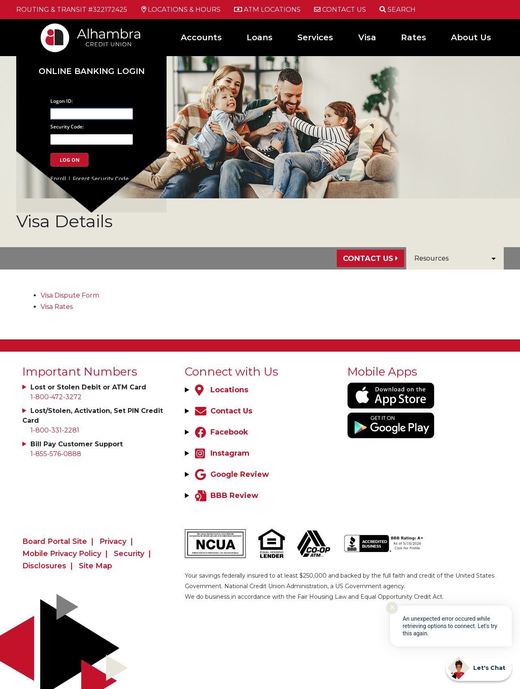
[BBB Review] (225, 495)
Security (129, 553)
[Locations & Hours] (180, 10)
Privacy (113, 541)
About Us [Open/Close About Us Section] (471, 37)
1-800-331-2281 (54, 430)
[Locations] (220, 389)
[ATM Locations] (266, 10)
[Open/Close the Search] (396, 9)
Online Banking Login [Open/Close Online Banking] (92, 68)
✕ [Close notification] (392, 607)
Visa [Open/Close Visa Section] (367, 37)
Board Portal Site (54, 541)
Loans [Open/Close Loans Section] (260, 37)
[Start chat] (479, 668)
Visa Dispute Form (70, 295)
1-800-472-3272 (56, 397)
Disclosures (44, 565)
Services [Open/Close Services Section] (315, 37)
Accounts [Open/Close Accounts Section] (201, 37)
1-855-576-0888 (55, 454)
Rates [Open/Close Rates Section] (413, 37)
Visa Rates (57, 307)
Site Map (95, 565)
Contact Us (368, 258)
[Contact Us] (338, 10)
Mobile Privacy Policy (61, 553)
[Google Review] (231, 474)
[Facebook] (220, 432)
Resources (455, 258)
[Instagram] (221, 453)
